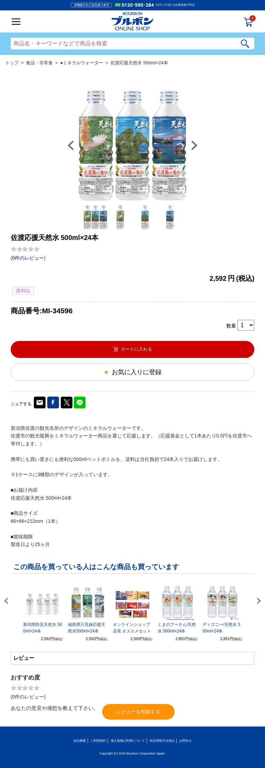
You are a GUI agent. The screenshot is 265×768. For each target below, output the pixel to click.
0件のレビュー (28, 258)
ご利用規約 (98, 740)
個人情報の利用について (128, 740)
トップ (12, 62)
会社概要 (79, 740)
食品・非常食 (39, 62)
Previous (70, 145)
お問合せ (185, 740)
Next (194, 145)
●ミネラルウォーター (81, 62)
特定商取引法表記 (162, 740)
